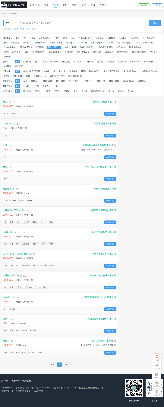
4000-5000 (87, 81)
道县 (75, 91)
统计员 (100, 61)
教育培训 (40, 47)
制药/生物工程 (83, 52)
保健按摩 (111, 38)
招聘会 (103, 5)
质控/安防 (97, 52)
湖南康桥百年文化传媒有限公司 (99, 145)
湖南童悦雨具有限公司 (105, 123)
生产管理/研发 (149, 38)
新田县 (121, 91)
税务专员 (110, 61)
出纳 (45, 61)
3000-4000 (73, 81)
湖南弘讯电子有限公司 (103, 341)
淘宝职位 (110, 43)
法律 (66, 47)
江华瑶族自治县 (98, 91)
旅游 (65, 38)
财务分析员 (134, 61)
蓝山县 (131, 91)
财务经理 (27, 61)
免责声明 (15, 381)
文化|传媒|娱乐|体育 (21, 76)
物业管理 (15, 43)
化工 (136, 43)
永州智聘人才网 (22, 388)
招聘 (55, 5)
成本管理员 (148, 61)
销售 (25, 38)
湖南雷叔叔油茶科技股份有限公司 (99, 297)
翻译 (74, 47)
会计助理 (54, 61)
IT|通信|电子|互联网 (31, 71)
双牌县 (67, 91)
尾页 (66, 364)
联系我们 (26, 381)
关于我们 (5, 381)
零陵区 (38, 91)
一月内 (55, 86)
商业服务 (73, 71)
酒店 (73, 38)
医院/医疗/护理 (38, 52)
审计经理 (89, 61)
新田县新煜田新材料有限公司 (102, 319)
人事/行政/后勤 (45, 38)
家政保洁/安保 (40, 43)
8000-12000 (114, 81)
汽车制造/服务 (97, 43)
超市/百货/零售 (85, 38)
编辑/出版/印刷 (86, 47)
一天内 (26, 86)
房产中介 (26, 43)
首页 (46, 5)
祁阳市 (47, 91)
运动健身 (123, 38)
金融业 (47, 71)
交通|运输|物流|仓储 (148, 71)
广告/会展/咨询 (9, 47)
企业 (83, 5)
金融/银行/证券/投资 (11, 52)
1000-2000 (47, 81)
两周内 (46, 86)
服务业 (6, 76)
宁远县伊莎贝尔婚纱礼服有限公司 (99, 167)
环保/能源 (69, 52)
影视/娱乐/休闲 (26, 47)
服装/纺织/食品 (55, 52)
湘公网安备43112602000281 (65, 388)
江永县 (84, 91)
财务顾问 (7, 66)
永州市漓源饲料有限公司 (104, 232)
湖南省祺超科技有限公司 (104, 102)
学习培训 (153, 52)
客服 (33, 38)
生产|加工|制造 (130, 71)
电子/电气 (121, 47)
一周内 (36, 86)
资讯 (93, 5)
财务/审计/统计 (12, 14)
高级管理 (109, 52)
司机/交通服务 (56, 43)
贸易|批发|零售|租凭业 (90, 71)
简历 (74, 5)
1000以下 (35, 81)
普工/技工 (135, 38)
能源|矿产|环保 (40, 76)
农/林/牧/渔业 (122, 52)
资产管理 (19, 66)
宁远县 (111, 91)
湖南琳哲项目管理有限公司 (103, 275)
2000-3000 (60, 81)
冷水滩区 (27, 91)
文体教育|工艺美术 (112, 71)
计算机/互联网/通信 (104, 47)
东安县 (57, 91)
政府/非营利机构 (139, 52)
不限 (17, 38)
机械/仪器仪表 (135, 47)
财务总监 (66, 61)
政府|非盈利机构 (57, 76)
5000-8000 (100, 81)
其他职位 (7, 56)
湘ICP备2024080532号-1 (41, 388)
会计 (37, 61)
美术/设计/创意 (124, 43)
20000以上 (142, 81)
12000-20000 (128, 81)
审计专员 (77, 61)
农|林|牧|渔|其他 (75, 76)
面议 (25, 81)
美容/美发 (99, 38)
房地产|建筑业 (60, 71)
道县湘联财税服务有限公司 (103, 210)
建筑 (5, 43)
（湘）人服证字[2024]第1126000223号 (26, 391)
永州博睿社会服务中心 (105, 189)
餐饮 (57, 38)
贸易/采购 (82, 43)
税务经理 (122, 61)
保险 (26, 52)
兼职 (65, 5)
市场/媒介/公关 (148, 43)
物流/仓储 (70, 43)
